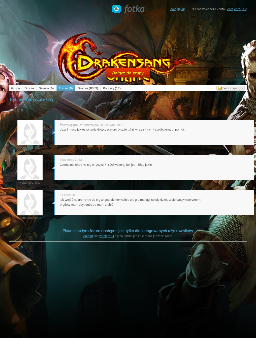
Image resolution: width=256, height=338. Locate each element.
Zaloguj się (178, 9)
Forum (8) (66, 88)
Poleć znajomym (230, 88)
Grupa (15, 88)
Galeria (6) (46, 88)
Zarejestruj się (237, 9)
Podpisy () (112, 88)
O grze (29, 88)
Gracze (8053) (88, 88)
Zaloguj (88, 236)
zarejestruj (106, 236)
